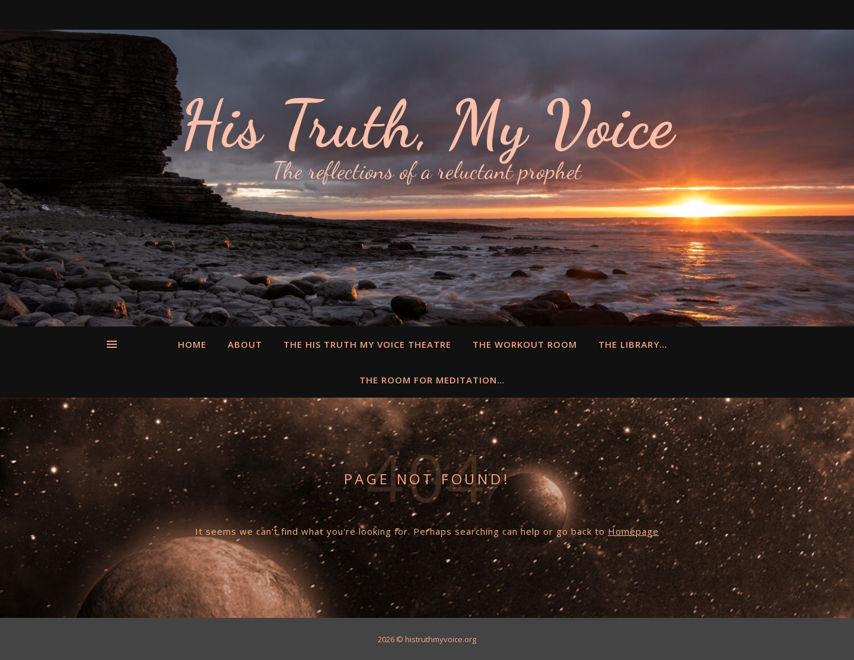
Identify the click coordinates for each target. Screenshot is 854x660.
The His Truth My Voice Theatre (367, 344)
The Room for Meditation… (432, 380)
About (245, 344)
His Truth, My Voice (427, 124)
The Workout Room (525, 344)
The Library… (632, 344)
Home (192, 344)
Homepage (633, 531)
